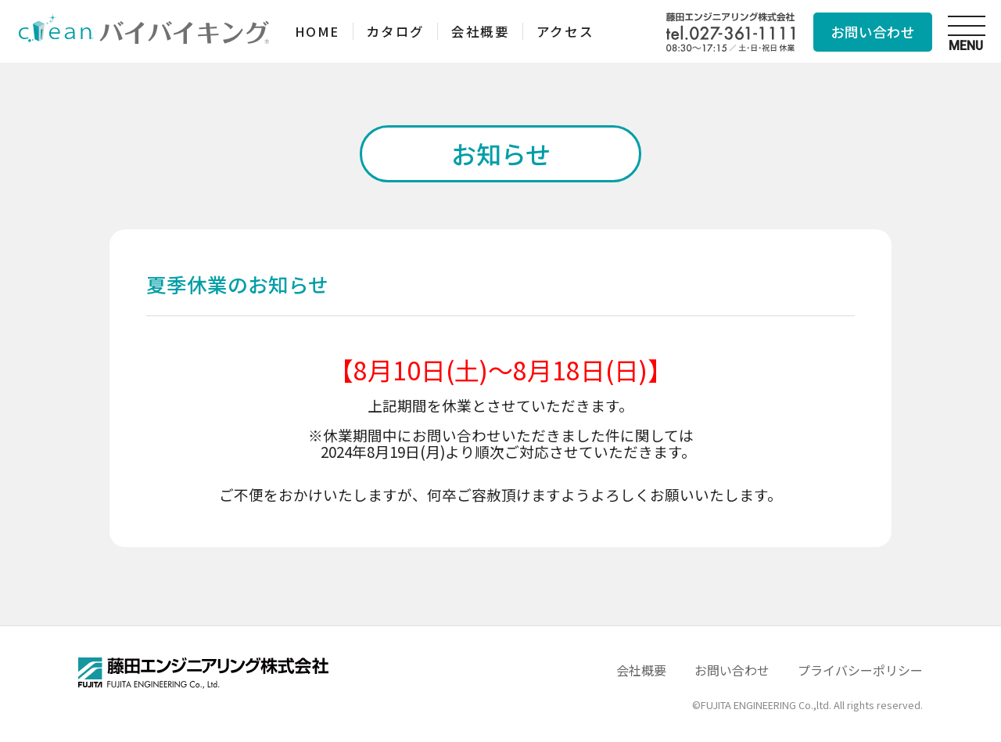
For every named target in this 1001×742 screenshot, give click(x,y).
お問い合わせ (873, 31)
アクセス (581, 31)
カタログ (401, 31)
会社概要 (491, 31)
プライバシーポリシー (860, 670)
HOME (319, 31)
